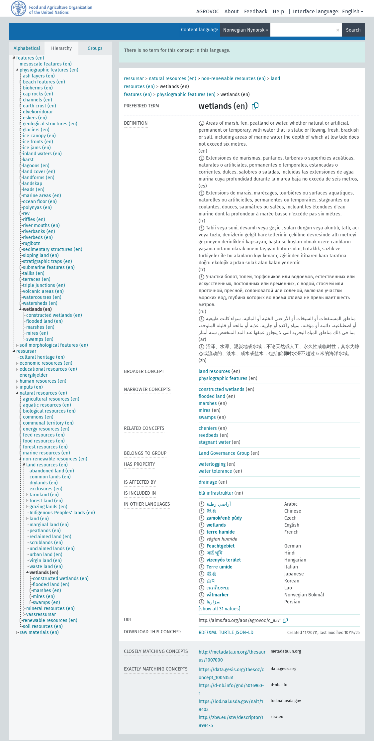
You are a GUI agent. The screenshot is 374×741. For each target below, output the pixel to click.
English (350, 11)
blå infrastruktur (216, 493)
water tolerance (215, 471)
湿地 (211, 511)
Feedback (255, 11)
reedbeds (209, 435)
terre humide (221, 532)
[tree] (60, 397)
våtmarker (218, 595)
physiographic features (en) (186, 94)
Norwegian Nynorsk (243, 30)
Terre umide (220, 567)
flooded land (212, 396)
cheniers (208, 428)
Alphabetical (27, 48)
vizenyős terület (224, 560)
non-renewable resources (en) (233, 78)
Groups (95, 48)
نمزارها (214, 602)
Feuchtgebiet (220, 546)
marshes (208, 403)
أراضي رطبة (219, 504)
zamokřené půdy (224, 518)
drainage (208, 482)
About (232, 11)
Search (353, 30)
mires (205, 410)
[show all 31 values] (219, 609)
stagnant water (215, 442)
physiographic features (223, 378)
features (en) (138, 94)
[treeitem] (33, 58)
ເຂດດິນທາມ (218, 588)
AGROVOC (207, 11)
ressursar (134, 78)
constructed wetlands (221, 389)
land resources (214, 371)
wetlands (216, 525)
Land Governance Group (224, 453)
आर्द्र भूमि (214, 553)
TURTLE (226, 632)
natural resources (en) (172, 78)
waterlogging (212, 464)
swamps (207, 417)
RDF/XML (208, 632)
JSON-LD (244, 632)
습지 (211, 581)
